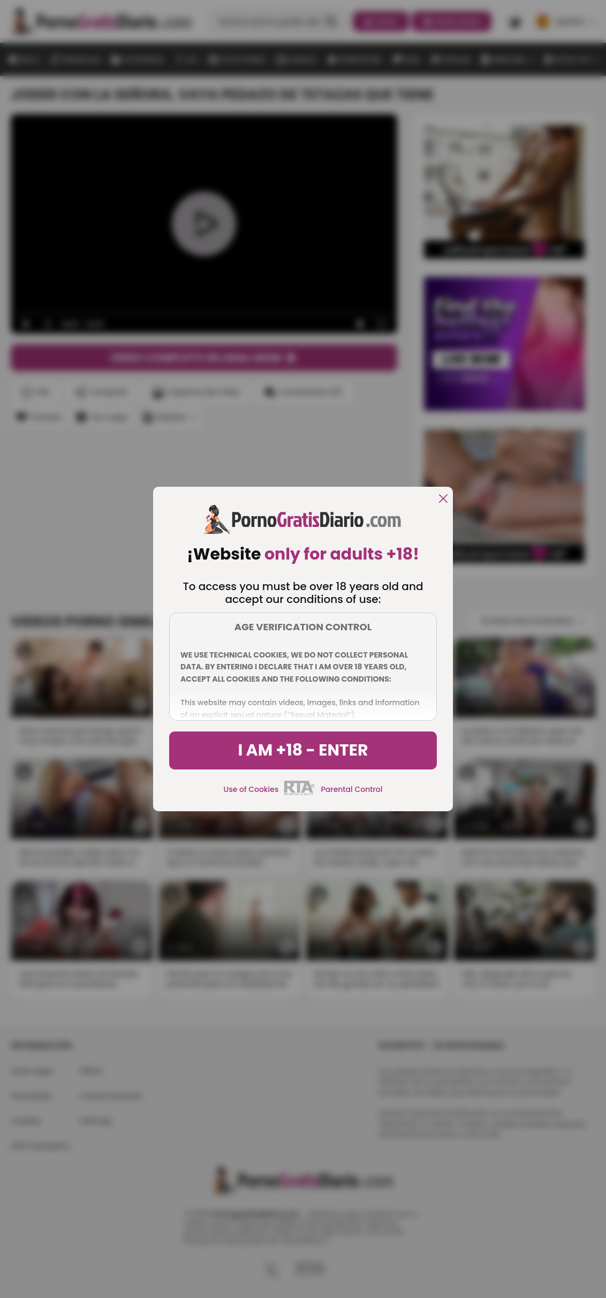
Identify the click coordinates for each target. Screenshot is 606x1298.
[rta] (299, 793)
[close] (443, 499)
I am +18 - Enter (303, 750)
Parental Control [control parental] (351, 789)
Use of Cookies (251, 789)
